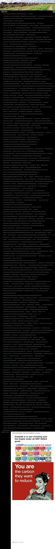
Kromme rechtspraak (18, 246)
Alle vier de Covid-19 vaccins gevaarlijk (44, 41)
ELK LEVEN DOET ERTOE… (50, 153)
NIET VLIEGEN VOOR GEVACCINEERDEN (26, 276)
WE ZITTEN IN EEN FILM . (6, 409)
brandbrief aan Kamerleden (23, 76)
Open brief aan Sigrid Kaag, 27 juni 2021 (33, 302)
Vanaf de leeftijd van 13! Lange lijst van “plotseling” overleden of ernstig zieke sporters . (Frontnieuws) (18, 381)
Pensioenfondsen (34, 311)
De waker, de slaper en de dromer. (8, 123)
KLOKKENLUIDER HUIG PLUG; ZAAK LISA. (33, 244)
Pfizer (44, 311)
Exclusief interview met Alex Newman (16, 162)
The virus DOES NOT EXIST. (15, 365)
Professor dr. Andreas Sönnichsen (8, 325)
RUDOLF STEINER (14, 344)
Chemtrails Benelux (28, 83)
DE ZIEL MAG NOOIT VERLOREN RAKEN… (24, 125)
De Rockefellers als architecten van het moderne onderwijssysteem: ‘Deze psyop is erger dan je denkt (17, 118)
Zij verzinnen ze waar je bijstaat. (45, 425)
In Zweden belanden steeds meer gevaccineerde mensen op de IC (12, 225)
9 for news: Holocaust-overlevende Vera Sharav (20, 32)
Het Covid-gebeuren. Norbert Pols (39, 190)
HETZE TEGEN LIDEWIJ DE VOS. (20, 202)
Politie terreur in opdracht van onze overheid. (9, 316)
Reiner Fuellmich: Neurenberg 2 (35, 339)
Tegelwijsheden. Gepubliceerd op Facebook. (20, 358)
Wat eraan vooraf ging (39, 404)
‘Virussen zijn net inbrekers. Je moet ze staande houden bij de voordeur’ (34, 18)
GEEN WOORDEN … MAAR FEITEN (33, 174)
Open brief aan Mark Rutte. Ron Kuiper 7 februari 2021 (10, 302)
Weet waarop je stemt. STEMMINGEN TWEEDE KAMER (26, 409)
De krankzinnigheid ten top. (15, 109)
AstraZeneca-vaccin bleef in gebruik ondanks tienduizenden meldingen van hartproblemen (28, 67)
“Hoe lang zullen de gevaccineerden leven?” (9, 25)
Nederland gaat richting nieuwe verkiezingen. (31, 267)
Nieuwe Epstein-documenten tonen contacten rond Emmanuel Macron (13, 281)
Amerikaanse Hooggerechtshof (49, 48)
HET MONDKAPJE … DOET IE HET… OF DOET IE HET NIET (22, 195)
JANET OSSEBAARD (13, 237)
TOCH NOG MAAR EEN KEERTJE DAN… (42, 367)
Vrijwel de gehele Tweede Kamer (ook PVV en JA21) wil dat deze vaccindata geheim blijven (26, 395)
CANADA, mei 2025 (43, 81)
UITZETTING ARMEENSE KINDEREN (46, 372)
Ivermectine (49, 232)
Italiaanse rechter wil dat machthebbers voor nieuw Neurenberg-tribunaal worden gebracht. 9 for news (18, 232)
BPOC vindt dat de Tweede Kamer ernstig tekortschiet (10, 76)
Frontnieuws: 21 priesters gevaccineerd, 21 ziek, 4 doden (33, 167)
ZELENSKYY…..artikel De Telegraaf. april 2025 (40, 423)
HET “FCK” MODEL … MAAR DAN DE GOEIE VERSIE (28, 188)
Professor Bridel (29, 323)
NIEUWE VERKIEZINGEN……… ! (6, 283)
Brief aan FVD (44, 76)
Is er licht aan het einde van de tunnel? (35, 230)
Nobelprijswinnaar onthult (29, 283)
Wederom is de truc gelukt (14, 409)
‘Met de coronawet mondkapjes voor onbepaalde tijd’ (45, 16)
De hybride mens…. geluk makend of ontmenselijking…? (37, 104)
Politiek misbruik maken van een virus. (23, 316)
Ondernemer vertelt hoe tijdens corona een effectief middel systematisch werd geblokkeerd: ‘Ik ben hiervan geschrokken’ (20, 288)
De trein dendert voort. (36, 118)
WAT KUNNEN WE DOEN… (47, 404)
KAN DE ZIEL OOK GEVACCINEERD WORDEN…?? (43, 239)
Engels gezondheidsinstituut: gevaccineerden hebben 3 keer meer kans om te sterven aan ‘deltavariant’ (26, 155)
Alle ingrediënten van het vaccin (33, 41)
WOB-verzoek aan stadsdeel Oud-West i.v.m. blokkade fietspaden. (37, 418)
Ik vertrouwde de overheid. (49, 218)
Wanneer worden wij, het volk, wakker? (42, 402)
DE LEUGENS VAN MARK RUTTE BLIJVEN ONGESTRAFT (26, 109)
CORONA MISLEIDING (32, 90)
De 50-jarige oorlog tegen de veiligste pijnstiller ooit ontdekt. (35, 97)
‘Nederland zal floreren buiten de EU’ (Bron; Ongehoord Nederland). (13, 18)
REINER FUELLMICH (41, 337)
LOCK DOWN (51, 251)
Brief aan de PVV (31, 76)
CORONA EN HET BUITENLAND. (25, 90)
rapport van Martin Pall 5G (26, 330)
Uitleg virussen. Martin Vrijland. (35, 372)
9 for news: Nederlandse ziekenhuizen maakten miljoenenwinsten (37, 32)
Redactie (30, 337)
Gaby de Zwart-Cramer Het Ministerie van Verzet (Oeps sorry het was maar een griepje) (36, 169)
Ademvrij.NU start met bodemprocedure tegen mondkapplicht (12, 39)
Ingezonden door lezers (25, 225)
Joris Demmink (5, 239)
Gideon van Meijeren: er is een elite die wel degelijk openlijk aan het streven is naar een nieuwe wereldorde (18, 181)
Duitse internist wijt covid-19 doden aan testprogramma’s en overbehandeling (14, 139)
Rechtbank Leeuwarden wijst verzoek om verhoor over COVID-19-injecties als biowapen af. (16, 332)
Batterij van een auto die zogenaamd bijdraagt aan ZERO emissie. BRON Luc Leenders (15, 69)
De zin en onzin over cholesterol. (35, 125)
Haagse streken (14, 183)
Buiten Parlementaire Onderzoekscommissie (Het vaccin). (32, 81)
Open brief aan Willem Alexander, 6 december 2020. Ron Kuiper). (12, 304)
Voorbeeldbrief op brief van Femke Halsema (26, 390)
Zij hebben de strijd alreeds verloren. (34, 425)
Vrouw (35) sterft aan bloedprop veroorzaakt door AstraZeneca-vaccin (13, 397)
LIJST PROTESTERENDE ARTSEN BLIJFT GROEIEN (42, 251)
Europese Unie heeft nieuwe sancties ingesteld (42, 160)
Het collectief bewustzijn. (29, 190)
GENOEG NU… (25, 176)
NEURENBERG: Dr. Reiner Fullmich (24, 274)
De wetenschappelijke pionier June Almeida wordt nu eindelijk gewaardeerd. (43, 123)
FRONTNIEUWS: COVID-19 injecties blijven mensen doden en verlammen (13, 169)
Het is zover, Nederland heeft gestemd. (8, 195)
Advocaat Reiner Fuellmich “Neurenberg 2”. (28, 39)
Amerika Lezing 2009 (40, 48)
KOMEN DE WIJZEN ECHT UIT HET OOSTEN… (8, 246)
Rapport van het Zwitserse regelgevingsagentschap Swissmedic (12, 330)
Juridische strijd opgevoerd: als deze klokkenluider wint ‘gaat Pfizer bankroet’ (19, 239)
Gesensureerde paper (47, 176)
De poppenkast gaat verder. (38, 111)
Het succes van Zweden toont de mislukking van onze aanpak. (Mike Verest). (32, 197)
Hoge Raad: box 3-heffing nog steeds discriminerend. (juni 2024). (12, 211)
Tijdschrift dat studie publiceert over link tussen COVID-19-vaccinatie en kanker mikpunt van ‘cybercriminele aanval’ (19, 367)
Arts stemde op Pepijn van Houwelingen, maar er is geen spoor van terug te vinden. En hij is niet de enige (17, 62)
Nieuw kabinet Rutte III (35, 276)
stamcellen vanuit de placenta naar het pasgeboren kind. (41, 351)
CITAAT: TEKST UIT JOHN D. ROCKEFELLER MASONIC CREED (10, 88)
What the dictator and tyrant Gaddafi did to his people (41, 411)
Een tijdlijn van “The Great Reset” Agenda (8, 153)
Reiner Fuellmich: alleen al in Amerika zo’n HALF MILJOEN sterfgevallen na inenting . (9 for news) (16, 339)
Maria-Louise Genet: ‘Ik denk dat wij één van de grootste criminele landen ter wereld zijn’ (29, 253)
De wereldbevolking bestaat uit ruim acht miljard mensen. (22, 123)
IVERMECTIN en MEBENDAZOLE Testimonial (40, 232)
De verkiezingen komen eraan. (45, 118)
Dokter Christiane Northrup (40, 132)
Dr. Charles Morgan (48, 132)
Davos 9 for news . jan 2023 (6, 97)
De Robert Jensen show (21, 116)
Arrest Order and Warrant (25, 60)
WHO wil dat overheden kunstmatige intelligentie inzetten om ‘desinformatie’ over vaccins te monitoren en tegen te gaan (20, 416)
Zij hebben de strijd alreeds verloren (23, 425)
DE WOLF (4, 125)
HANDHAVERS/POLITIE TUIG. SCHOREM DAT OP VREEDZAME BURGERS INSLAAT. (27, 183)
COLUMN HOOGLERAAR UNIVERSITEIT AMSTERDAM (9, 90)
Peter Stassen (40, 311)
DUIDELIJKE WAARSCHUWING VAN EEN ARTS (32, 137)
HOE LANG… (30, 209)
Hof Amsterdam (35, 209)
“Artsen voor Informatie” (40, 23)
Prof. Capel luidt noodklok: (29, 318)
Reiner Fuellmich (35, 337)
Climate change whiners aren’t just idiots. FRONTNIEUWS (44, 88)
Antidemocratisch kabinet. (38, 53)
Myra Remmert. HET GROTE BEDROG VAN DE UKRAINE (16, 267)
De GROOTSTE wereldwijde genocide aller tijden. (22, 104)
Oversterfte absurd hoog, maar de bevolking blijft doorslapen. (38, 309)
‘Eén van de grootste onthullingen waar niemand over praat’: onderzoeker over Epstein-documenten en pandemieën (19, 16)
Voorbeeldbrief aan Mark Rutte (42, 388)
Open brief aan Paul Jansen (23, 302)
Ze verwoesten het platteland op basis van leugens (26, 423)
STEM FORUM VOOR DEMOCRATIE (7, 353)
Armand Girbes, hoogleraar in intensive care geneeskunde (11, 60)
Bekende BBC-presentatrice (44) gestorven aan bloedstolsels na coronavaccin (39, 69)
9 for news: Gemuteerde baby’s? (7, 32)
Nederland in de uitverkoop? (43, 267)
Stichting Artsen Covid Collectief (49, 353)
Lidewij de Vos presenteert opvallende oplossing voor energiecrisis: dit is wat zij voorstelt (16, 251)
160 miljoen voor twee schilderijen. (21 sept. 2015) (46, 25)
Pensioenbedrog (28, 311)
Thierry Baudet (22, 365)
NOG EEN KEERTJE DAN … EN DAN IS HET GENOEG (41, 283)
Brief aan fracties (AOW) (37, 76)
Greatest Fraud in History (6, 183)
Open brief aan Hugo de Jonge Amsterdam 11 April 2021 (46, 297)
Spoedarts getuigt (29, 351)
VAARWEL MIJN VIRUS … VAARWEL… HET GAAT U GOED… (22, 374)
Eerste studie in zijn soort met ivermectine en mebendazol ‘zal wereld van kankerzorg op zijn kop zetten (31, 153)
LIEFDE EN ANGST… (33, 251)
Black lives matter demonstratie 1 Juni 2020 (36, 74)
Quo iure (4, 11)
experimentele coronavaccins (27, 162)
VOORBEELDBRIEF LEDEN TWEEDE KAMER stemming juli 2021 (11, 390)
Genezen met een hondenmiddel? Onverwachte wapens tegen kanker (12, 176)
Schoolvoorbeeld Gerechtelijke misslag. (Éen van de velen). (33, 346)
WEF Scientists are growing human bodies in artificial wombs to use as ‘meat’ (14, 411)
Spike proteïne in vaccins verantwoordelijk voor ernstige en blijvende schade (14, 351)
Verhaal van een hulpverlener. (44, 381)
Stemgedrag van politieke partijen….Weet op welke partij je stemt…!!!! (22, 353)
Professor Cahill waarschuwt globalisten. (45, 323)
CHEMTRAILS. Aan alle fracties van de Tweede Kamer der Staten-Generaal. (42, 83)
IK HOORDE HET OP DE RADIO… (40, 218)
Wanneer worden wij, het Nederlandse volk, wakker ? (10, 402)
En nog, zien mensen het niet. (7, 155)
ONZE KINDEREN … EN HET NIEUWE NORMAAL (31, 297)
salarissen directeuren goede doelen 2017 (39, 344)
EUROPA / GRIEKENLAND (32, 160)
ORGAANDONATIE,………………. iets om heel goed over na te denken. (44, 304)
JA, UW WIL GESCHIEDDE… (6, 237)
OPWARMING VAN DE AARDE (30, 304)
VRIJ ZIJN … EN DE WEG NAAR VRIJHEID (8, 395)
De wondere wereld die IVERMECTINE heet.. (12, 125)
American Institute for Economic (32, 48)
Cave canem (22, 83)
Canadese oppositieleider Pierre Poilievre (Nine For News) (11, 83)
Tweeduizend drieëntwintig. (26, 372)
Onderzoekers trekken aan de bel (29, 290)
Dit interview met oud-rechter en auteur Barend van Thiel (11, 130)
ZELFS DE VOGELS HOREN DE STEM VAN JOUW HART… (9, 425)
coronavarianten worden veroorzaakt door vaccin (44, 90)
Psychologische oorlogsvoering (28, 325)
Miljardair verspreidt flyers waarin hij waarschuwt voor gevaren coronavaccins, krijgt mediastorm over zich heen (20, 260)
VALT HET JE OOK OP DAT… (40, 374)
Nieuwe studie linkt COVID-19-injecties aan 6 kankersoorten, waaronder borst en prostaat (37, 281)
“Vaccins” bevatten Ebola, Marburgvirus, (22, 25)
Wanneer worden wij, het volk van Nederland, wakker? (27, 402)
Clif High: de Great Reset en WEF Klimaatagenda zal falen (27, 88)
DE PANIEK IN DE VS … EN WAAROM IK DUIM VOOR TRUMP (10, 111)
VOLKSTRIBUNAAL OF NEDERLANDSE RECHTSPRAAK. (9, 388)
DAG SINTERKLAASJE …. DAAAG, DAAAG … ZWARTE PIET (9, 95)
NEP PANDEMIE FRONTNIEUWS (7, 274)
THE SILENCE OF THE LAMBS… (6, 365)
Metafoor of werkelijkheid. (7, 258)
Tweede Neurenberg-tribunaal (16, 372)
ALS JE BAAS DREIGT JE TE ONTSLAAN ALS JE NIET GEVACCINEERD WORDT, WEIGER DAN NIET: (14, 48)
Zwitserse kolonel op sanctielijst (8, 430)
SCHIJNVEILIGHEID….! (20, 346)
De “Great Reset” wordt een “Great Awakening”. (18, 97)
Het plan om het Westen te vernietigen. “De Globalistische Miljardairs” (40, 195)
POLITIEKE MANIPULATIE (33, 316)
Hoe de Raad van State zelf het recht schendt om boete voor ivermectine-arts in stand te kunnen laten (17, 204)
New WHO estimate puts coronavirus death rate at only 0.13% (38, 274)
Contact (18, 90)
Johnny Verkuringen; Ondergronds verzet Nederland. (24, 237)
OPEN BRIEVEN (24, 304)
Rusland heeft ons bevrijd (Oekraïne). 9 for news (25, 344)
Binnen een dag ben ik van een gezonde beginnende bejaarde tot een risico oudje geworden (16, 74)
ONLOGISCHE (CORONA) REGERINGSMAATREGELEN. (41, 290)
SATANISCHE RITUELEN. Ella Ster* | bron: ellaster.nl (10, 346)
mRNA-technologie (5, 267)
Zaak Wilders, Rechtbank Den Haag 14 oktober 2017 (10, 423)
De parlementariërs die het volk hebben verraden (25, 111)
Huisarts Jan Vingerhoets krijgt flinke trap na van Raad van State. (28, 216)
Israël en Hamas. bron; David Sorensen (47, 230)
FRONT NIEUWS (22, 167)
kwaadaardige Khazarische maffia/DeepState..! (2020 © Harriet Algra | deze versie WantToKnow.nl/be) (37, 246)
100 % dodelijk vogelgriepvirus (33, 25)
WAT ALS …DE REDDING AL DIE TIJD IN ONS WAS (29, 404)
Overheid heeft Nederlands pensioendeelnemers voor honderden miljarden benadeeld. (15, 309)
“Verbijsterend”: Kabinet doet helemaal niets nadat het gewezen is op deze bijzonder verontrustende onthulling (19, 23)
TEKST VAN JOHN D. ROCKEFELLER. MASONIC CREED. (34, 358)
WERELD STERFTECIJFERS (29, 411)
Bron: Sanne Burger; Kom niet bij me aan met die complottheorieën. (12, 81)
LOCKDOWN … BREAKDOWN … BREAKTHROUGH (9, 253)
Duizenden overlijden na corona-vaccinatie (33, 139)
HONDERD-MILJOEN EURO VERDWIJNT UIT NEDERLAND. (38, 211)
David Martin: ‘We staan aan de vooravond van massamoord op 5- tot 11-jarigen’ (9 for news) (37, 95)
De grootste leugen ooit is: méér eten (8, 104)
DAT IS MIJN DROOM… (20, 95)
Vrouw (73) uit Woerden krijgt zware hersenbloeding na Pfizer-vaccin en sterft (36, 397)
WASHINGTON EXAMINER (19, 404)
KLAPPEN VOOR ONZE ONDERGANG (22, 244)
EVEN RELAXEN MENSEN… (6, 162)
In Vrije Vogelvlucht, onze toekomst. (36, 223)
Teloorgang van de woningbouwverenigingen (9, 360)
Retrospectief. (44, 339)
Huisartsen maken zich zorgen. (22, 218)
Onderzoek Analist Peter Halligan (44, 288)
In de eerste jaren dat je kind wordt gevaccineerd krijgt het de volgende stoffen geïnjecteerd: (16, 223)
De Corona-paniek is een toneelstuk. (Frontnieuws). (10, 102)
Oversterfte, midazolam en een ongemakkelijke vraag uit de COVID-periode (13, 311)
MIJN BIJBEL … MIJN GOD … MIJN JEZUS (17, 258)
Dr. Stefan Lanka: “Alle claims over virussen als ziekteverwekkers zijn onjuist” (14, 137)
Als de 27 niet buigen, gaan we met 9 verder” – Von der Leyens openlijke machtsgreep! (15, 46)
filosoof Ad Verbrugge (6, 167)
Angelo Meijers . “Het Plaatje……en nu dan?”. (9, 53)
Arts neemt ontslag (32, 60)
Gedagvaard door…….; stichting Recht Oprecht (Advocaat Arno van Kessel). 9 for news (15, 174)
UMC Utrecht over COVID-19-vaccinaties (8, 374)
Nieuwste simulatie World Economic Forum (18, 283)
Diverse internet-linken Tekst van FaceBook (27, 130)
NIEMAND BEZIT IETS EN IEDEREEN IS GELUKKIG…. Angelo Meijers (11, 276)
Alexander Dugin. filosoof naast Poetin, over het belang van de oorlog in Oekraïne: (15, 41)
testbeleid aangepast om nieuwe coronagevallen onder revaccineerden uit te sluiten (30, 360)
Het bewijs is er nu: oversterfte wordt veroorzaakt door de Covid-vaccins (13, 190)
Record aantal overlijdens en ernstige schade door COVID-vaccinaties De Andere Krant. (15, 337)
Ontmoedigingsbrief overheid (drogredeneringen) (10, 297)
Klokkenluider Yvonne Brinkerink (44, 244)
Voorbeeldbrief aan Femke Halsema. (32, 388)
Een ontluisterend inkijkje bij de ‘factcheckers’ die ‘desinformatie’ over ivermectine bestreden (16, 146)
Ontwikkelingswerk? (22, 297)
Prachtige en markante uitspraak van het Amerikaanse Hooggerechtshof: (13, 318)
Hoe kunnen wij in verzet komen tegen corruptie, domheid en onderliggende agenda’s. (15, 209)
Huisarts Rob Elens (41, 216)
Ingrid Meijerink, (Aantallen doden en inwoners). (37, 225)
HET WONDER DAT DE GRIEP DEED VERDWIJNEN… (9, 202)
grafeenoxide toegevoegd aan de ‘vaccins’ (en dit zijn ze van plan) (44, 181)
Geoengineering (30, 176)
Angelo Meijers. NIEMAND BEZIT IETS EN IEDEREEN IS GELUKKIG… (24, 53)
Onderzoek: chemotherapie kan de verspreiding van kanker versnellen (13, 290)
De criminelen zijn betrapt (22, 102)
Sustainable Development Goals (8, 358)
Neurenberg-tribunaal (15, 274)
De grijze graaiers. (45, 102)
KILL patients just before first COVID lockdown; (10, 244)
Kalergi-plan (34, 239)
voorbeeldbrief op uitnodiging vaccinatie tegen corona (42, 390)
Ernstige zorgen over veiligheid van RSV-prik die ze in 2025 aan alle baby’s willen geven (15, 160)
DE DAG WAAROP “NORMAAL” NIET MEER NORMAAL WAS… (35, 102)
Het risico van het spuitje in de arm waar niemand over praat (11, 197)
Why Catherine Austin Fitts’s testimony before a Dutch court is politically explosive (15, 418)
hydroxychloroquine (31, 218)
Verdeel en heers (36, 381)
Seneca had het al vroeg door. (47, 346)
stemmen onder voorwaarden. (38, 353)
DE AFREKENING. (47, 97)
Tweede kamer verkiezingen (7, 372)
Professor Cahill (35, 323)
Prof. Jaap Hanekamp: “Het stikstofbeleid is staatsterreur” (43, 318)
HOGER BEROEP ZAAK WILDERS (26, 211)
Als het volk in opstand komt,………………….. (33, 46)
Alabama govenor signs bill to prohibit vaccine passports (44, 39)
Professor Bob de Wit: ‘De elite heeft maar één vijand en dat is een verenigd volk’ (14, 323)
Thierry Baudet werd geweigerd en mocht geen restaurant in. (34, 365)
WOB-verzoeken (50, 418)
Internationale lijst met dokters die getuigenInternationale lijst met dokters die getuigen (16, 230)
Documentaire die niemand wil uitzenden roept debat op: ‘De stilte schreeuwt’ (14, 132)
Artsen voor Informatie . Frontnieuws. (8, 67)
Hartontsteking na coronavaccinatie (43, 183)
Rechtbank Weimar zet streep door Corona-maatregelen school (39, 332)
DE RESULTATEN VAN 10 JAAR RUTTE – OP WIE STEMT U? (9, 116)
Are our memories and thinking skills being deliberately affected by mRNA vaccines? (15, 55)
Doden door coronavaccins (30, 132)
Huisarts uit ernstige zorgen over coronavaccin (10, 218)
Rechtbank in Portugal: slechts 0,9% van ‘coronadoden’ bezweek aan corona (43, 330)
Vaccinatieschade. (33, 374)
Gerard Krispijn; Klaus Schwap (38, 176)
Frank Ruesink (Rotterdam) (14, 167)
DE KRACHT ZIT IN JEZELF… (6, 109)
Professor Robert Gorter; (18, 325)
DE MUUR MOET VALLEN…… (37, 109)
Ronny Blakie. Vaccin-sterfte (7, 344)
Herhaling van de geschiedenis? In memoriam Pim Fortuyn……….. (12, 188)
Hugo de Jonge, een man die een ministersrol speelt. (10, 216)
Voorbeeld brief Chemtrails (21, 388)
